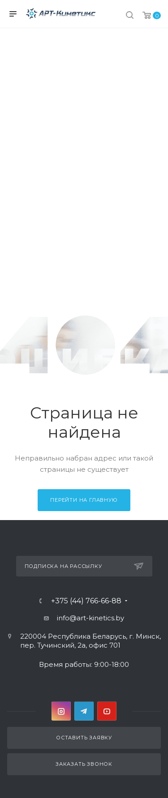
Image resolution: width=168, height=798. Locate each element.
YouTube (106, 711)
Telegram (84, 711)
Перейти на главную (83, 500)
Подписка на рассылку (84, 566)
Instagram (61, 711)
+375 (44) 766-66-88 (86, 601)
